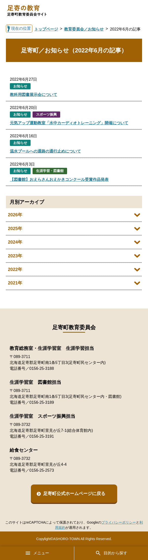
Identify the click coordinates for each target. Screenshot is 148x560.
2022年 (15, 269)
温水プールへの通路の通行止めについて (45, 151)
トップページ (46, 29)
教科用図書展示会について (33, 95)
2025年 (15, 228)
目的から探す (111, 553)
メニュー (37, 553)
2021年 (15, 282)
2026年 (15, 214)
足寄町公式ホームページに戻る (74, 493)
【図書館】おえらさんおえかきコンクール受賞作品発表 (59, 179)
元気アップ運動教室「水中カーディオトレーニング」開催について (69, 123)
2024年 (15, 242)
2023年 (15, 255)
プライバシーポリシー (118, 522)
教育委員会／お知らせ (84, 29)
